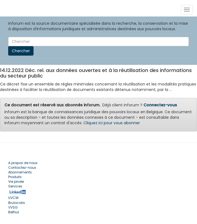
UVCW (13, 197)
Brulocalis (16, 202)
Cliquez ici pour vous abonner (111, 123)
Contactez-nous (22, 167)
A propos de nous (23, 163)
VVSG (13, 207)
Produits (15, 177)
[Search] (98, 41)
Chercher (21, 51)
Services (15, 186)
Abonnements (20, 172)
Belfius (13, 212)
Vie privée (16, 181)
